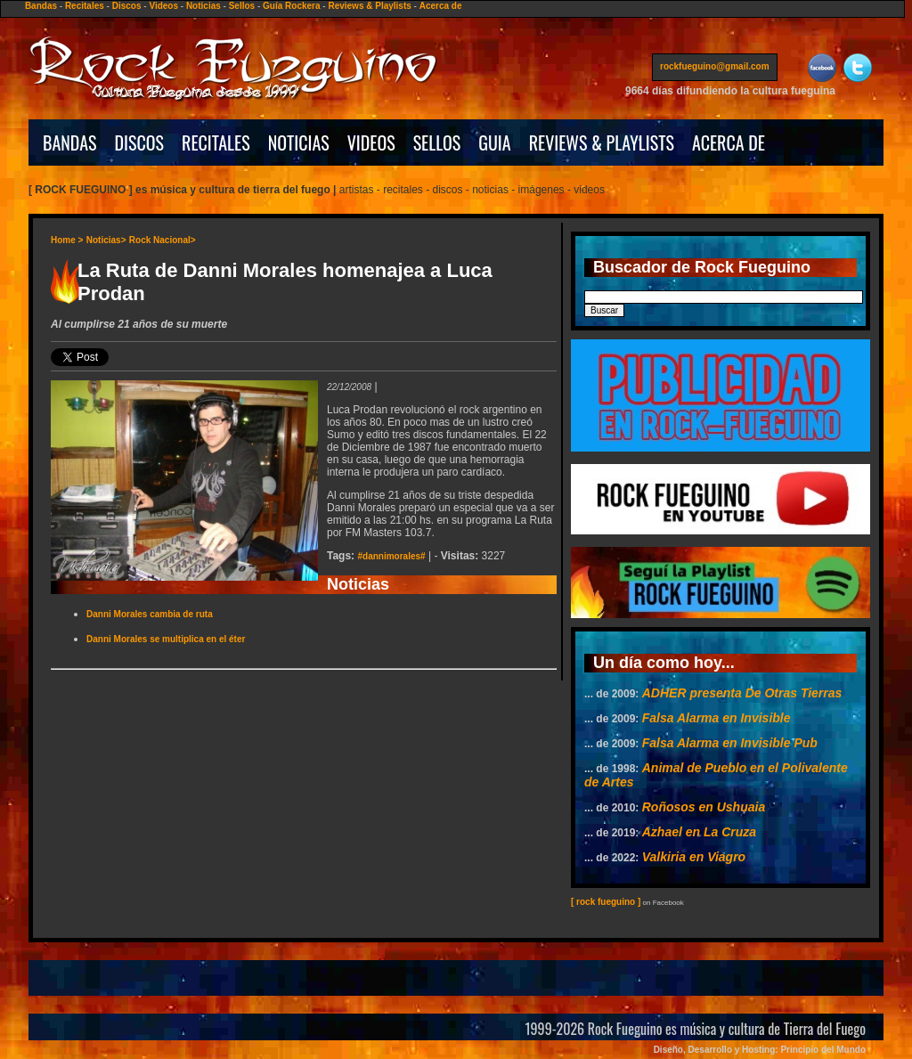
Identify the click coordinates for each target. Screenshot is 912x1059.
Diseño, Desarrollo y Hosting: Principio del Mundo (760, 1050)
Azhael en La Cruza (699, 832)
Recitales (84, 6)
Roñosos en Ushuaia (703, 807)
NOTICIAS (299, 142)
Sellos (242, 6)
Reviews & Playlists (369, 6)
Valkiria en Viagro (693, 857)
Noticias (203, 6)
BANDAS (70, 142)
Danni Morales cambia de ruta (149, 614)
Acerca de (440, 6)
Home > (67, 240)
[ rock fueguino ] (605, 902)
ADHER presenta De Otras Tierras (742, 693)
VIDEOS (371, 142)
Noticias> (106, 240)
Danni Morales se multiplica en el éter (165, 639)
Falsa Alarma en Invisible (716, 718)
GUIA (494, 142)
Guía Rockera (291, 6)
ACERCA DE (728, 142)
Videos (163, 6)
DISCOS (140, 142)
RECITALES (216, 142)
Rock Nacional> (162, 240)
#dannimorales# (391, 556)
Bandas (41, 6)
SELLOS (437, 142)
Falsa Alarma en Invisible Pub (730, 743)
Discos (127, 6)
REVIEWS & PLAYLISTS (601, 142)
